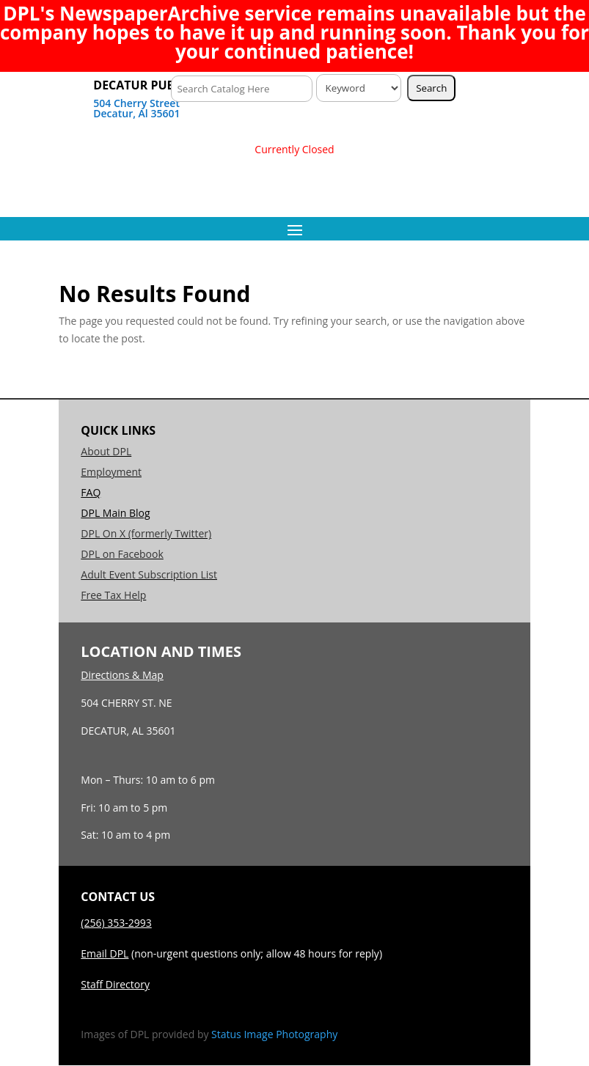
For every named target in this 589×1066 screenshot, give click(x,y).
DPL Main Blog (115, 513)
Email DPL (104, 953)
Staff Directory (115, 984)
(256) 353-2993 (116, 923)
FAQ (90, 492)
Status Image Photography (274, 1034)
